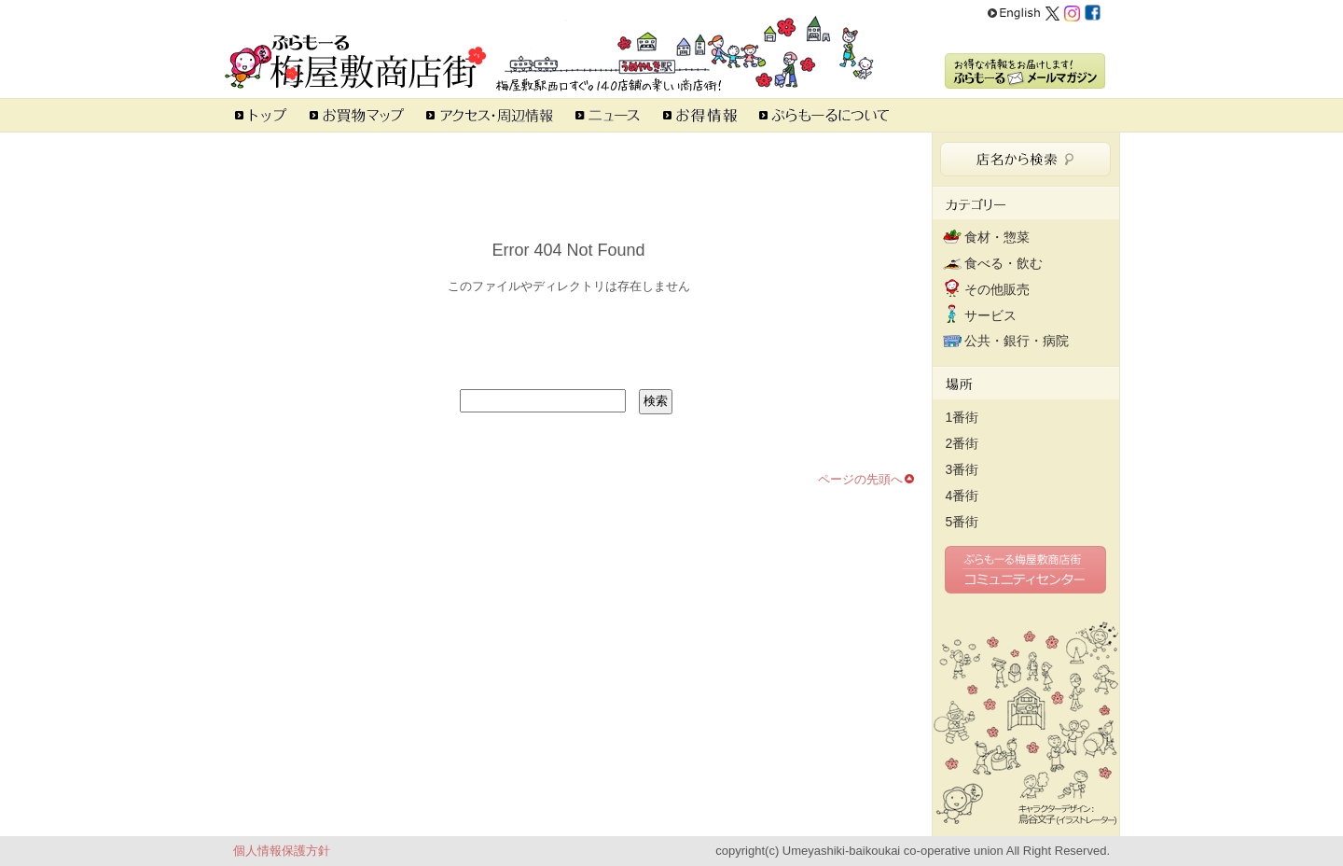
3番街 (962, 469)
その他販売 (997, 289)
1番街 (962, 417)
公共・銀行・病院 (1016, 340)
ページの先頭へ (860, 479)
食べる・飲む (1003, 263)
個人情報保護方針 (281, 851)
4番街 (962, 495)
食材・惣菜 (997, 237)
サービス (990, 315)
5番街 (962, 521)
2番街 (962, 443)
